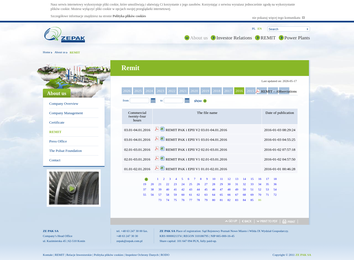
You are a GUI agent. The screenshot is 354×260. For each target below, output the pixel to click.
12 (229, 178)
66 (228, 194)
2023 (160, 91)
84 (244, 200)
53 (267, 189)
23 (175, 184)
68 (244, 194)
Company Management (66, 113)
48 (228, 189)
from (126, 100)
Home (46, 52)
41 (175, 189)
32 (244, 184)
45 (205, 189)
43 (190, 189)
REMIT (268, 37)
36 (275, 184)
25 (190, 184)
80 (213, 200)
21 (160, 184)
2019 (205, 91)
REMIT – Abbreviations (279, 91)
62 (198, 194)
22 (167, 184)
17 (267, 178)
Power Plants (297, 37)
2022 (172, 91)
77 (190, 200)
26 (198, 184)
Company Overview (63, 103)
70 (259, 194)
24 (182, 184)
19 (144, 184)
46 (213, 189)
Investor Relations (234, 37)
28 (213, 184)
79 (205, 200)
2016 (239, 91)
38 (152, 189)
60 (182, 194)
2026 (127, 91)
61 (190, 194)
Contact (54, 160)
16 (259, 178)
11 (221, 178)
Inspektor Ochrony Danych (142, 254)
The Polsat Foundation (65, 151)
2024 (149, 91)
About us (199, 37)
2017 (228, 91)
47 (221, 189)
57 (160, 194)
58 (167, 194)
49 (236, 189)
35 (267, 184)
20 (152, 184)
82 (228, 200)
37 (144, 189)
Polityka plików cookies (129, 16)
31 (236, 184)
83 (236, 200)
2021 (183, 91)
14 (244, 178)
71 (267, 194)
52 (259, 189)
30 (228, 184)
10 (213, 178)
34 (259, 184)
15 (252, 178)
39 (160, 189)
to (161, 100)
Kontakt (48, 254)
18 (275, 178)
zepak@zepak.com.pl (129, 241)
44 (198, 189)
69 (252, 194)
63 (205, 194)
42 (182, 189)
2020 (194, 91)
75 (175, 200)
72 (275, 194)
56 (152, 194)
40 (167, 189)
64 (213, 194)
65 (221, 194)
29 (221, 184)
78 (198, 200)
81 (221, 200)
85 (252, 200)
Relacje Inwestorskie (79, 254)
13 (236, 178)
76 (182, 200)
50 (244, 189)
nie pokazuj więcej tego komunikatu (278, 18)
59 (175, 194)
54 (275, 189)
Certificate (56, 122)
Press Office (58, 141)
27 (205, 184)
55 (144, 194)
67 (236, 194)
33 (252, 184)
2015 (250, 91)
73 (160, 200)
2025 (138, 91)
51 (252, 189)
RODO (165, 254)
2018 (216, 91)
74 (167, 200)
